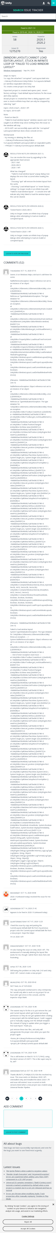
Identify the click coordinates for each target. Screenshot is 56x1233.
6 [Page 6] (35, 1098)
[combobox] (28, 16)
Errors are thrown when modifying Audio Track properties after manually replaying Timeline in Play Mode (27, 1196)
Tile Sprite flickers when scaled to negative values (26, 1171)
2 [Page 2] (16, 1098)
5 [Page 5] (30, 1098)
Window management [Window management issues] (13, 70)
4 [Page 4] (26, 1098)
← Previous (7, 1098)
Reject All (28, 1222)
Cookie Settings (28, 1216)
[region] (28, 1217)
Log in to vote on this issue (17, 253)
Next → (40, 1098)
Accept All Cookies (28, 1228)
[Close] (53, 1204)
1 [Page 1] (12, 1098)
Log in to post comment (16, 1132)
